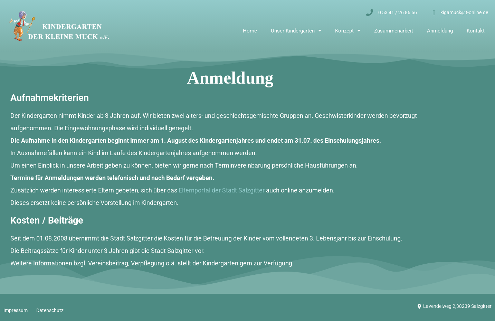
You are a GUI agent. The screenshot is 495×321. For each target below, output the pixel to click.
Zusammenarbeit (393, 31)
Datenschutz (50, 310)
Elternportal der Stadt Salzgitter (222, 190)
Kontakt (476, 31)
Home (250, 31)
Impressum (15, 310)
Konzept (347, 31)
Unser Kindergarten (296, 31)
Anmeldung (440, 31)
